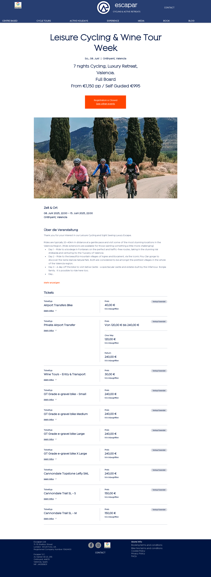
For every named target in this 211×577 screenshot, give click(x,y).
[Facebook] (91, 545)
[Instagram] (98, 545)
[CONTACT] (169, 7)
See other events (105, 104)
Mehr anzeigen (52, 283)
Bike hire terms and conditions (146, 548)
